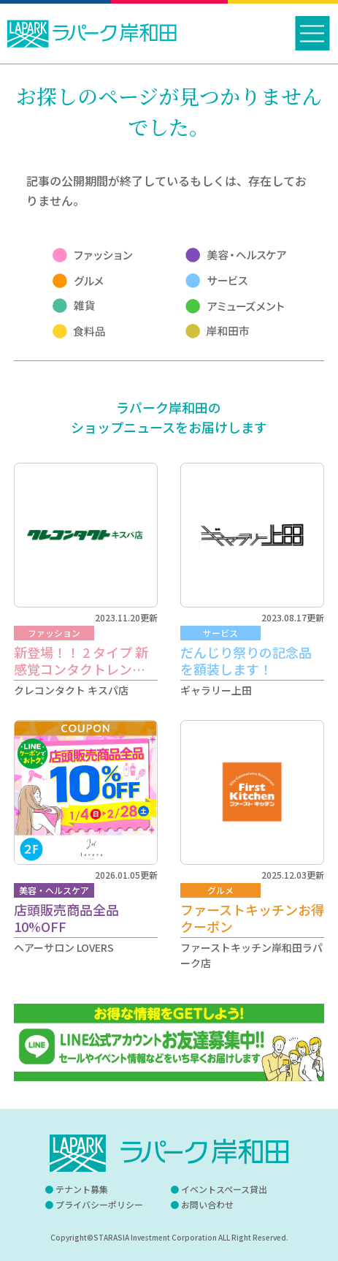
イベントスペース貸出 (224, 1189)
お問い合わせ (207, 1204)
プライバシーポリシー (99, 1204)
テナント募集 (81, 1189)
